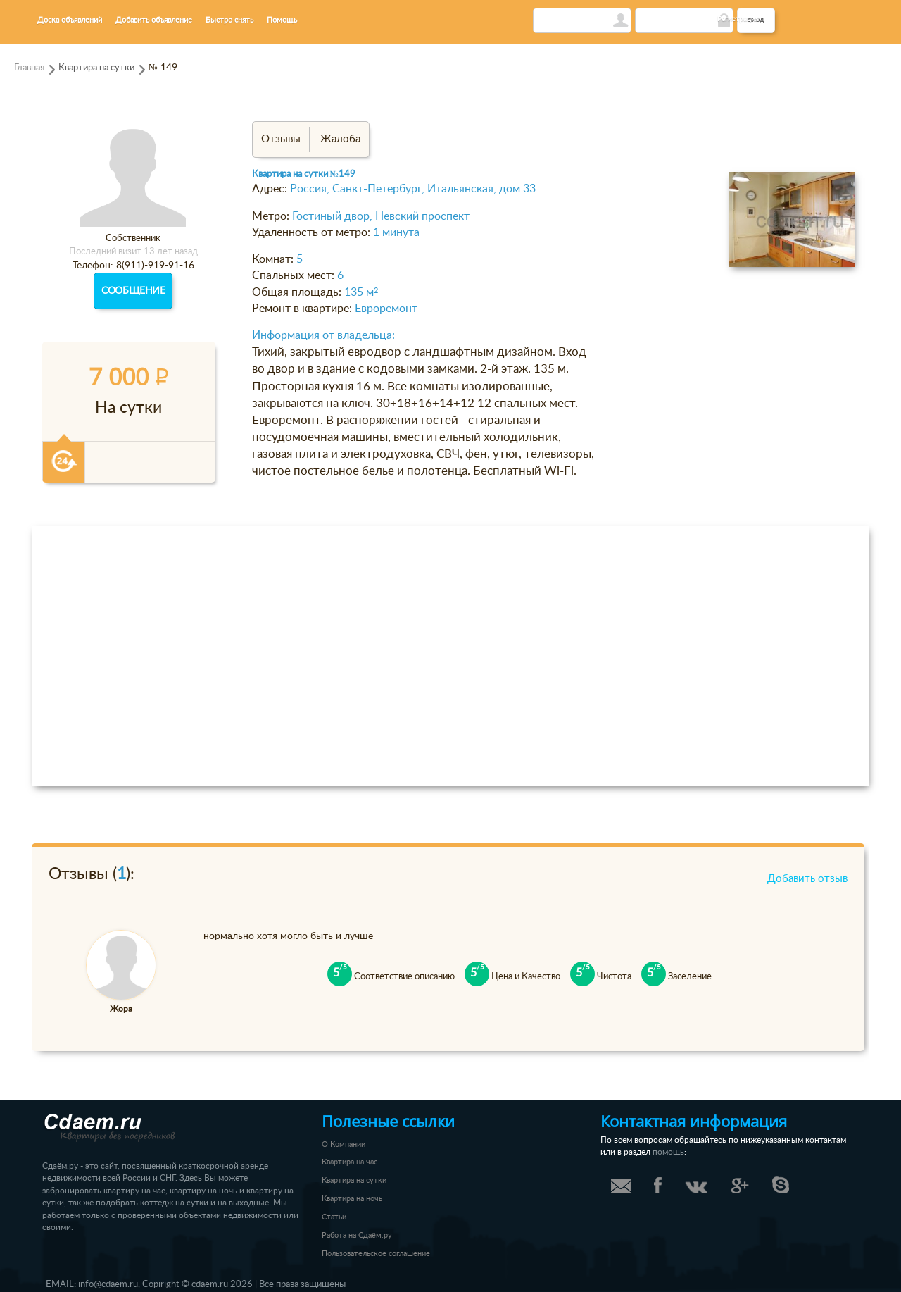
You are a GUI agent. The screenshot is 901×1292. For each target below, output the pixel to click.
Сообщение (133, 291)
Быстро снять (229, 20)
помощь (668, 1152)
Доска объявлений (69, 20)
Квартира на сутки (96, 68)
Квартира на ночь (352, 1199)
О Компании (343, 1144)
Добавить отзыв (807, 879)
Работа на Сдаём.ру (357, 1235)
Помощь (282, 20)
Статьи (334, 1217)
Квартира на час (349, 1162)
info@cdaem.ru (108, 1284)
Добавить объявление (153, 20)
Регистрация (738, 19)
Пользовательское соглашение (376, 1253)
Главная (29, 68)
